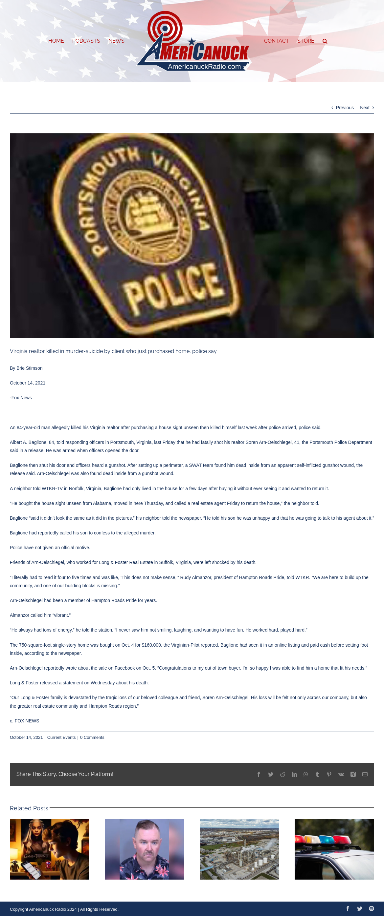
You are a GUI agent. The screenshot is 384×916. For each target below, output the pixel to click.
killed (77, 427)
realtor (113, 427)
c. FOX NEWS (25, 720)
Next (365, 107)
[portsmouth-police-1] (192, 236)
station (105, 630)
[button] (325, 41)
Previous (345, 107)
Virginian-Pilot (185, 645)
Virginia (97, 427)
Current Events (61, 737)
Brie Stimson (29, 368)
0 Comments (92, 737)
